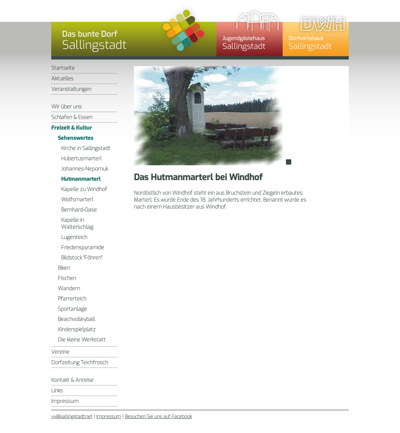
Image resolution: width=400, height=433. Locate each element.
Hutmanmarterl (80, 179)
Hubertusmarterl (81, 158)
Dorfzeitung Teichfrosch (79, 362)
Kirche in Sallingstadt (85, 148)
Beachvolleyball (76, 319)
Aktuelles (62, 78)
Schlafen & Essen (71, 117)
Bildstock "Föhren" (81, 257)
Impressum (64, 401)
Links (57, 390)
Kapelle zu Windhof (84, 189)
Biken (64, 267)
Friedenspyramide (82, 247)
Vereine (60, 351)
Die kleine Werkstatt (81, 339)
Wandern (69, 288)
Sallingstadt (134, 31)
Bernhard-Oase (79, 209)
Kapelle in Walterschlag (77, 223)
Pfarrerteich (72, 298)
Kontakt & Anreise (72, 379)
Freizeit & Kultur (71, 127)
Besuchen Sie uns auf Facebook (158, 416)
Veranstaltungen (71, 89)
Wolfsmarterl (77, 199)
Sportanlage (72, 308)
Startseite (63, 67)
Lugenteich (74, 237)
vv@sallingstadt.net (71, 416)
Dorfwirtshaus (316, 31)
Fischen (67, 278)
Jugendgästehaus (250, 31)
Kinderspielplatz (77, 329)
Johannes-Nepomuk (84, 168)
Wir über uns (66, 106)
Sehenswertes (75, 138)
